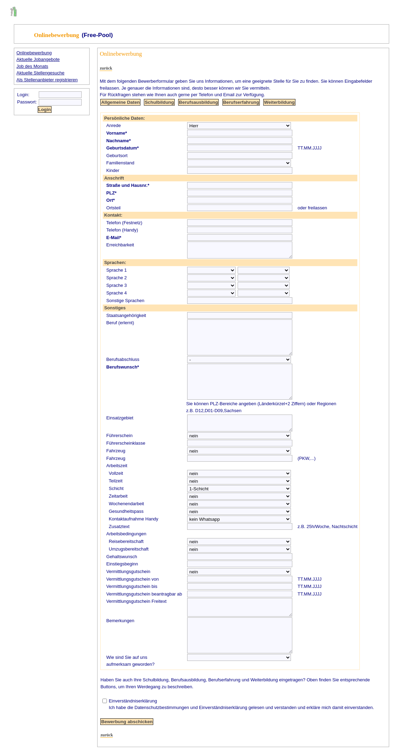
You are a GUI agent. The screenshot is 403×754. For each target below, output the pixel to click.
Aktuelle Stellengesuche (41, 72)
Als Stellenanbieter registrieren (47, 79)
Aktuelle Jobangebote (38, 59)
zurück (106, 68)
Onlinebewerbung (34, 52)
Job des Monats (32, 66)
